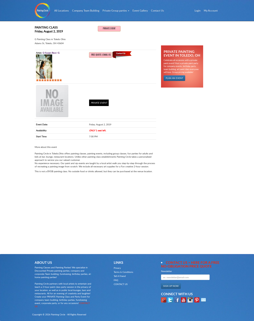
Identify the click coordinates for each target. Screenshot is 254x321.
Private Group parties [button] (116, 10)
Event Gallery (140, 10)
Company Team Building (85, 10)
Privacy (117, 267)
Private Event (109, 29)
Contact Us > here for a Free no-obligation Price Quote (190, 264)
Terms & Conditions (123, 271)
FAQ (116, 280)
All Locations (61, 10)
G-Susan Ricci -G (51, 52)
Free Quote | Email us (101, 55)
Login (198, 10)
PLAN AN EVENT (174, 78)
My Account (211, 10)
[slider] (49, 80)
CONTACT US (121, 284)
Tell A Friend (120, 276)
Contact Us (157, 10)
